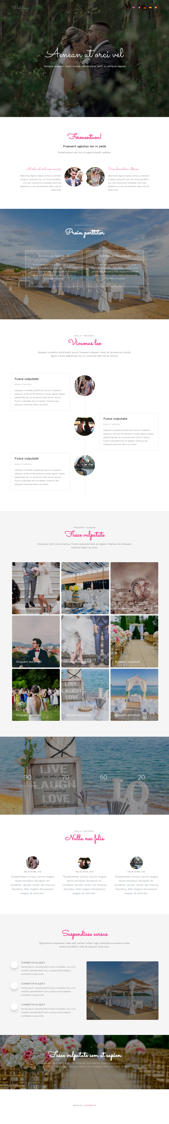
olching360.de (90, 1105)
